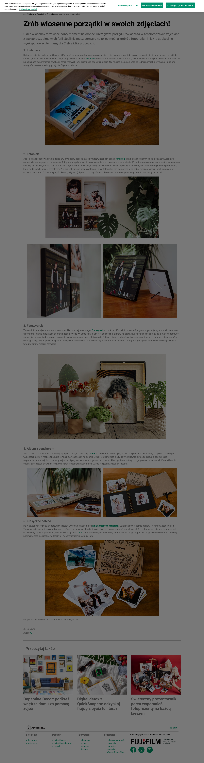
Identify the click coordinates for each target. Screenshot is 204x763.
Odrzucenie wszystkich (152, 3)
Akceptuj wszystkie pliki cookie (180, 3)
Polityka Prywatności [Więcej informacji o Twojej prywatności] (28, 7)
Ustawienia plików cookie (128, 3)
